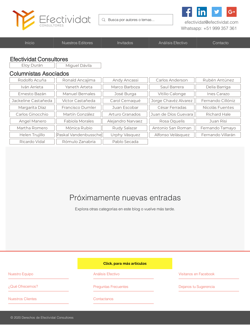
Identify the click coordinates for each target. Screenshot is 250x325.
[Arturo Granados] (124, 114)
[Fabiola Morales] (78, 121)
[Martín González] (78, 114)
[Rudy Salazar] (124, 128)
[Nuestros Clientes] (26, 298)
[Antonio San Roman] (171, 128)
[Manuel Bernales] (78, 94)
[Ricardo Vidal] (32, 141)
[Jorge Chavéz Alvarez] (171, 100)
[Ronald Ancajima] (78, 80)
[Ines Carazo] (218, 94)
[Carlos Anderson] (171, 80)
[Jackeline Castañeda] (32, 100)
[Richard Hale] (218, 114)
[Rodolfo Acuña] (32, 80)
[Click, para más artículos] (124, 263)
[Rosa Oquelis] (171, 121)
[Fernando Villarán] (218, 135)
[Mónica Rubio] (78, 128)
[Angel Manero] (32, 121)
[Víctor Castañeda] (78, 100)
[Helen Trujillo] (32, 135)
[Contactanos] (111, 298)
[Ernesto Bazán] (32, 94)
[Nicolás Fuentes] (218, 107)
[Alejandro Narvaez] (124, 121)
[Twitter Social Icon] (217, 12)
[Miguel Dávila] (78, 65)
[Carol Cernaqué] (125, 100)
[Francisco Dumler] (78, 107)
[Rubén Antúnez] (218, 80)
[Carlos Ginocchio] (32, 114)
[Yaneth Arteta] (78, 87)
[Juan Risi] (218, 121)
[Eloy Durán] (32, 65)
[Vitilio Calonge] (171, 94)
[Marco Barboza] (125, 87)
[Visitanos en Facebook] (200, 273)
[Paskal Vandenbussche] (79, 135)
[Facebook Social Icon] (187, 12)
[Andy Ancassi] (125, 80)
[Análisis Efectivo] (114, 273)
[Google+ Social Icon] (232, 12)
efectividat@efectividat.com (211, 22)
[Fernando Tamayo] (218, 128)
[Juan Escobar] (125, 107)
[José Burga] (125, 94)
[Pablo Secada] (125, 141)
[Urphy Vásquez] (125, 135)
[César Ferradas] (171, 107)
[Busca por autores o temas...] (135, 19)
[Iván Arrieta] (32, 87)
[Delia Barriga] (218, 87)
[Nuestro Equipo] (29, 273)
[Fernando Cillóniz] (218, 100)
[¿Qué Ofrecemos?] (26, 286)
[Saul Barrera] (171, 87)
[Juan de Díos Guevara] (171, 114)
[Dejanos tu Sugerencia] (199, 286)
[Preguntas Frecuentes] (110, 286)
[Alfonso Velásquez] (171, 135)
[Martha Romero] (32, 128)
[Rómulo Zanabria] (78, 141)
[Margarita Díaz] (32, 107)
